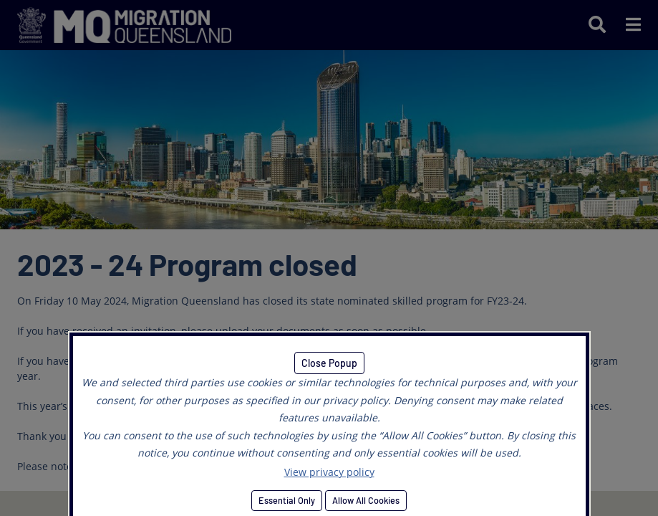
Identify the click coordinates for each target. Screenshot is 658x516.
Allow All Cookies (366, 500)
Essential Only (286, 500)
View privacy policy (329, 472)
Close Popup (329, 363)
